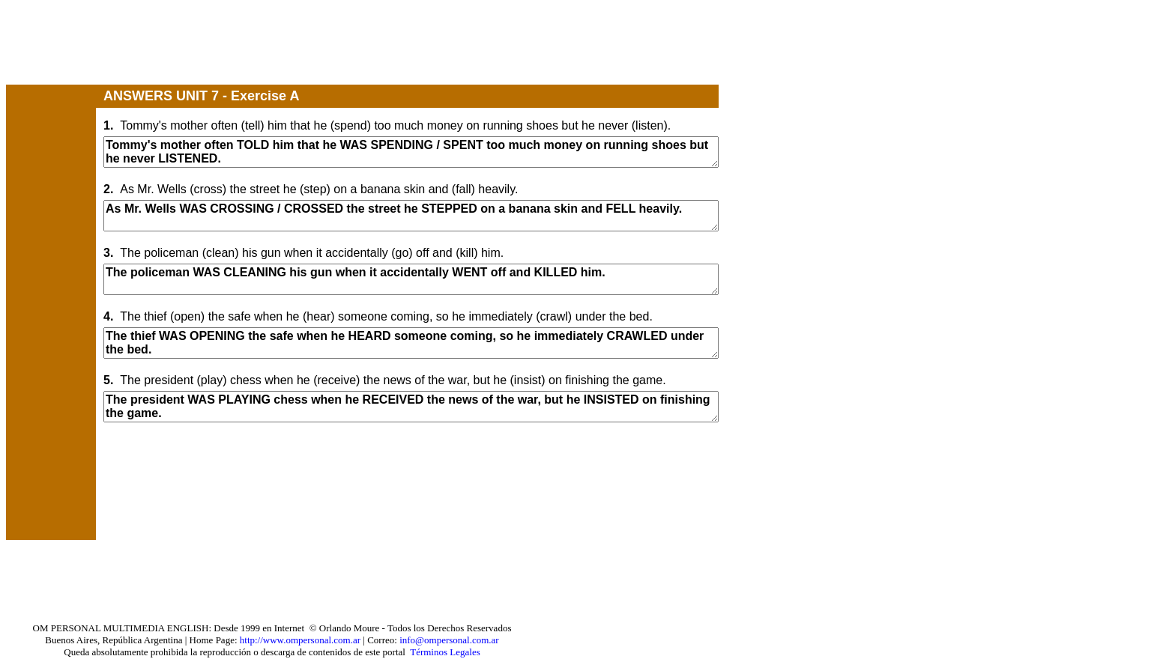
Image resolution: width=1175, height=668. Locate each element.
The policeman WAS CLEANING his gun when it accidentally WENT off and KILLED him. (411, 279)
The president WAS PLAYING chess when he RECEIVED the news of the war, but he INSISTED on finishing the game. (411, 406)
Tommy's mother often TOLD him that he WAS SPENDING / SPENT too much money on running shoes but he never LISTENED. (411, 152)
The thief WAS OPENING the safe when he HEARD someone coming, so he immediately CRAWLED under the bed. (411, 343)
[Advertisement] (279, 47)
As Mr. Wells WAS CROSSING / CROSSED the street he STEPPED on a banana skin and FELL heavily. (411, 215)
